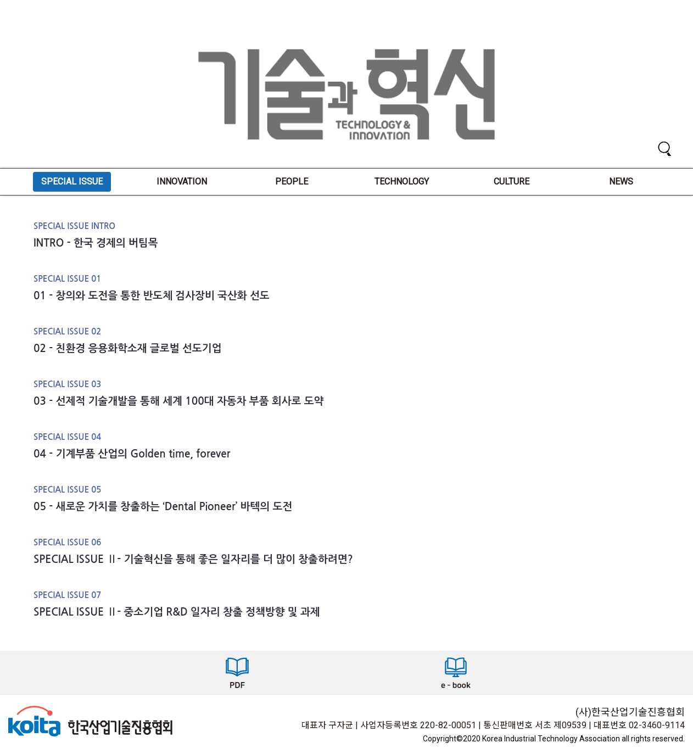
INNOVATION (182, 181)
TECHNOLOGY (402, 181)
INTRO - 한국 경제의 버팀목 (95, 243)
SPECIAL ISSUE (72, 181)
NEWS (621, 181)
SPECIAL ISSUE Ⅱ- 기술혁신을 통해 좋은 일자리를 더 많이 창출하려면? (193, 559)
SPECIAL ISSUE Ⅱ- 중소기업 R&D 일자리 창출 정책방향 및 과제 (176, 612)
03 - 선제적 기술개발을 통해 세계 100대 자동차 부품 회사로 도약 (178, 401)
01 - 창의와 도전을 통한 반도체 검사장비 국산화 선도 (151, 296)
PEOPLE (291, 181)
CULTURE (511, 181)
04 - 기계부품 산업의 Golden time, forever (131, 454)
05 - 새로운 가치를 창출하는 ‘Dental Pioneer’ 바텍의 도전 (162, 506)
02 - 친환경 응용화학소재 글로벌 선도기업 (127, 348)
